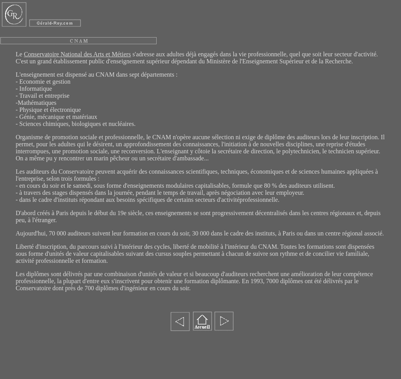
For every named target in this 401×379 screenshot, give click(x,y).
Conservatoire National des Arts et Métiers (77, 54)
